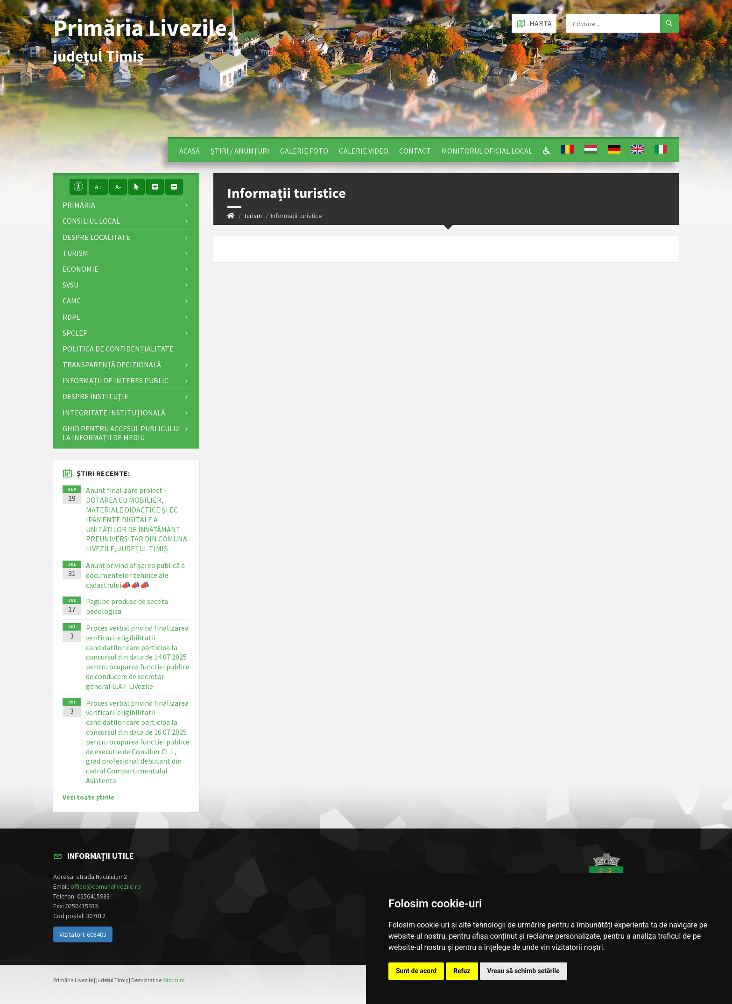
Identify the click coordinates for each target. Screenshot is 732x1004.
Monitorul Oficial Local (487, 150)
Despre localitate (96, 237)
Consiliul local (91, 220)
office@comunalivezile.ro (105, 886)
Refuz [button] (462, 971)
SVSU (70, 284)
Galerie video (363, 150)
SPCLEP (75, 332)
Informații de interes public (116, 380)
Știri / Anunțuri (240, 150)
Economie (81, 269)
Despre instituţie (95, 396)
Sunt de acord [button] (416, 971)
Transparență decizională (112, 364)
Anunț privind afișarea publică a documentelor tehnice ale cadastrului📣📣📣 (135, 575)
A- (118, 187)
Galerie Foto (304, 150)
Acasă (189, 150)
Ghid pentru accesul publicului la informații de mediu (121, 433)
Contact (415, 150)
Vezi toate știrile (88, 797)
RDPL (71, 317)
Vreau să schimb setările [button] (523, 971)
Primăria (79, 205)
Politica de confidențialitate (118, 348)
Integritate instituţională (114, 412)
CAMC (72, 300)
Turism (253, 215)
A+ (98, 187)
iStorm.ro (173, 979)
